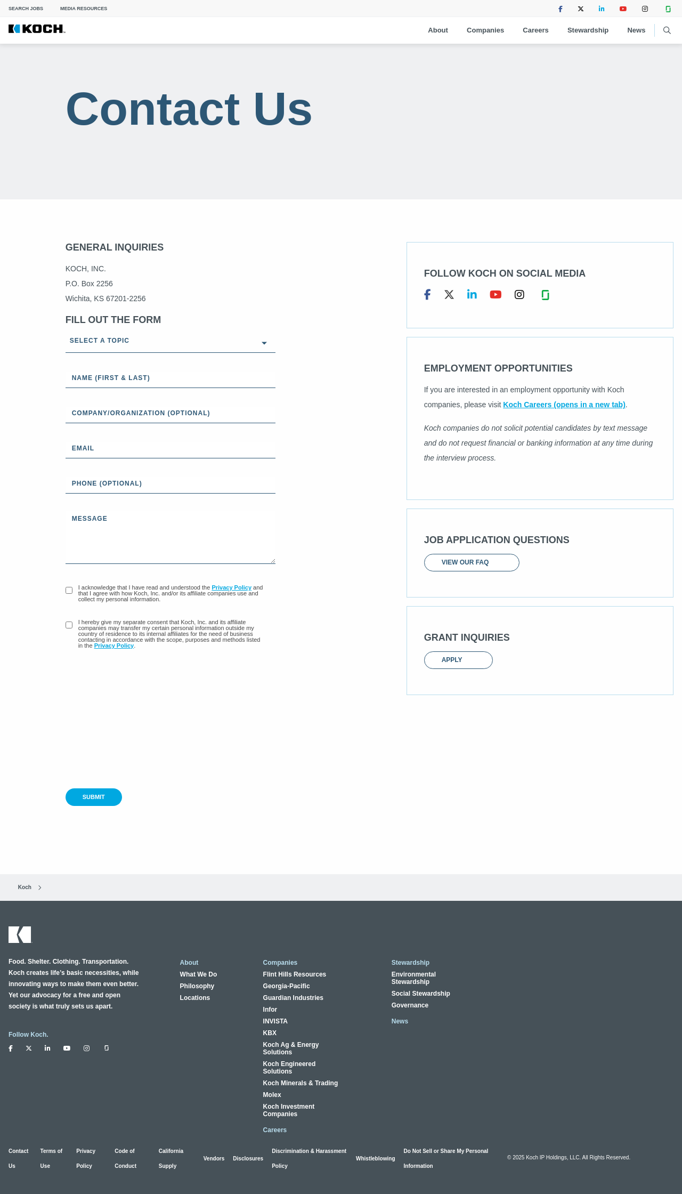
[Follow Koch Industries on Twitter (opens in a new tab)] (581, 8)
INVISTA (275, 1021)
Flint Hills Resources (295, 974)
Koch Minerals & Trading (300, 1083)
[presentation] (147, 720)
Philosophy (197, 986)
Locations (195, 998)
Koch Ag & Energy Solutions (291, 1048)
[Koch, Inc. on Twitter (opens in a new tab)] (449, 295)
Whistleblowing (375, 1158)
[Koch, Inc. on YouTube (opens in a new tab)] (496, 295)
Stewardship (587, 30)
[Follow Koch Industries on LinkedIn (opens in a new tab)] (602, 8)
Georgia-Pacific (286, 986)
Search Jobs (26, 8)
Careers (535, 30)
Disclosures (248, 1158)
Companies (485, 30)
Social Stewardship (421, 993)
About (438, 30)
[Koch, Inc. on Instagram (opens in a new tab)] (519, 295)
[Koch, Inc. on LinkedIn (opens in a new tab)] (472, 295)
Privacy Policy (231, 587)
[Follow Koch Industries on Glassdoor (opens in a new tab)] (668, 8)
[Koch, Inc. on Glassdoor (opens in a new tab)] (545, 294)
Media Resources (83, 8)
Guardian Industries (293, 998)
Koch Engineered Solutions (289, 1067)
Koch (20, 887)
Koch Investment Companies (289, 1110)
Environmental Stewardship (414, 978)
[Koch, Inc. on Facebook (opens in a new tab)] (427, 295)
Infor (270, 1009)
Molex (272, 1095)
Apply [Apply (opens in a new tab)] (458, 660)
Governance (410, 1005)
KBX (270, 1033)
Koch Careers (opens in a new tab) (564, 404)
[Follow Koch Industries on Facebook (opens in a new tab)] (560, 8)
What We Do (198, 974)
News (636, 30)
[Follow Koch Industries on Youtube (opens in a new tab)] (623, 8)
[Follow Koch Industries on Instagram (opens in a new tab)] (645, 8)
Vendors (214, 1158)
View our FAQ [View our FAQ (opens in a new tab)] (472, 562)
